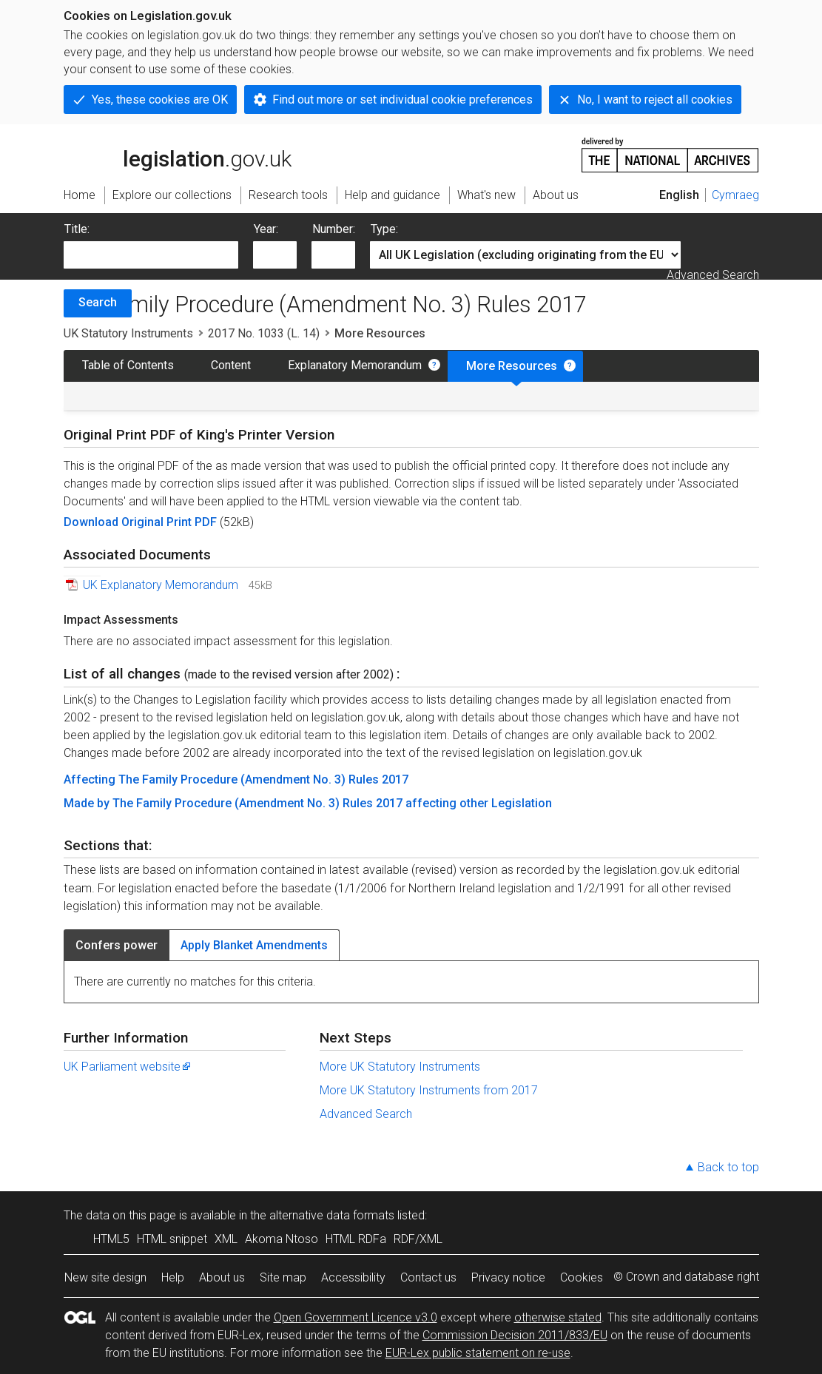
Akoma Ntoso (281, 1239)
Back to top (728, 1167)
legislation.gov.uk (178, 154)
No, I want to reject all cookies (654, 99)
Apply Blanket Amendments (254, 945)
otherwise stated (558, 1317)
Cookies (581, 1277)
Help (172, 1277)
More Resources (511, 366)
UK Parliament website (128, 1067)
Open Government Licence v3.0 (355, 1317)
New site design (105, 1277)
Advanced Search (713, 275)
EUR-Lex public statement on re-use (477, 1353)
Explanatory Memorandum (355, 365)
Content (231, 365)
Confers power (116, 945)
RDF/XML (418, 1239)
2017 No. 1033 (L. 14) (264, 333)
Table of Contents (128, 365)
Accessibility (353, 1277)
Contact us (428, 1277)
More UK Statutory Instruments (400, 1067)
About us (222, 1277)
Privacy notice (508, 1277)
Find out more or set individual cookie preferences (402, 99)
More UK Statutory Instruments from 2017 (429, 1090)
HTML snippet (172, 1239)
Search (97, 302)
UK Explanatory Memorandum (160, 585)
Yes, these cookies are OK (160, 99)
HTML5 (111, 1239)
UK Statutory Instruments (128, 333)
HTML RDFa (356, 1239)
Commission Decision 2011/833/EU (514, 1335)
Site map (283, 1277)
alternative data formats (331, 1215)
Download (92, 522)
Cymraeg (735, 195)
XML (226, 1239)
